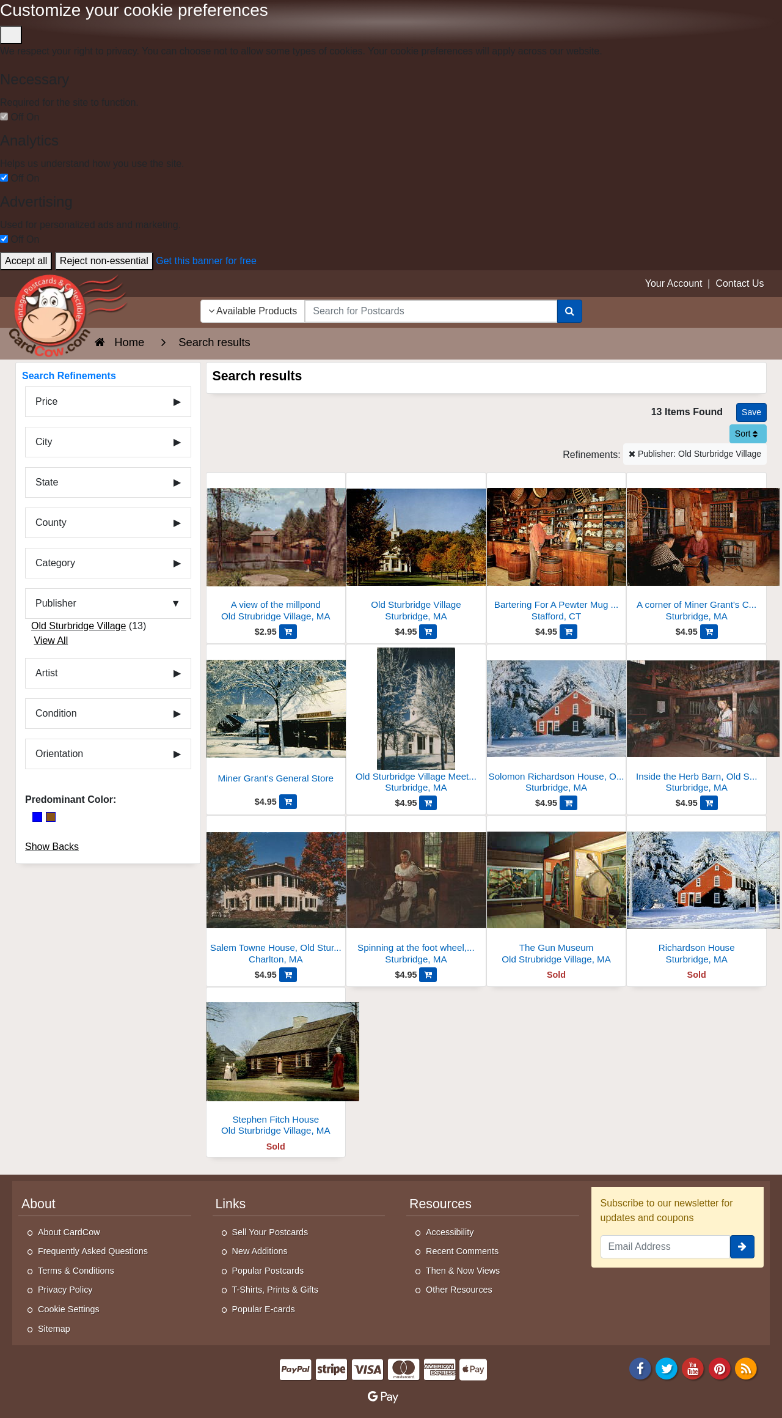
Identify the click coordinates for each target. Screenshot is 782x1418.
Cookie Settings (69, 1309)
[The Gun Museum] (556, 893)
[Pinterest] (720, 1368)
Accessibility (449, 1232)
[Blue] (37, 817)
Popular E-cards (263, 1309)
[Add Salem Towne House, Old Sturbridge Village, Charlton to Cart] (288, 974)
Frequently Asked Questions (93, 1251)
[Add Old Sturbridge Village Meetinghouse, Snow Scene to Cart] (428, 803)
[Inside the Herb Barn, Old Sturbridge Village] (696, 722)
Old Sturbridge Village (78, 626)
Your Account (674, 283)
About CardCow (69, 1232)
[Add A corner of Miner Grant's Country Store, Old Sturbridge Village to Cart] (709, 631)
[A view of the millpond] (276, 550)
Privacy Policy (65, 1289)
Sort (746, 433)
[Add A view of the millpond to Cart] (288, 631)
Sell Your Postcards (270, 1232)
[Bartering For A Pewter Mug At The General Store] (556, 550)
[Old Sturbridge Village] (416, 550)
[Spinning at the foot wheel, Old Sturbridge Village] (416, 893)
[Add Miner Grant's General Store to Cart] (288, 801)
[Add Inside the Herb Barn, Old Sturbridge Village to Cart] (709, 803)
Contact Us (739, 283)
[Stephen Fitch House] (276, 1065)
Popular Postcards (268, 1271)
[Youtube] (693, 1368)
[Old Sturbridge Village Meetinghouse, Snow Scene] (416, 722)
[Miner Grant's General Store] (276, 721)
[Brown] (51, 817)
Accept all (26, 261)
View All (51, 640)
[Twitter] (666, 1368)
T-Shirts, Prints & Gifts (275, 1289)
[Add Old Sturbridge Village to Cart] (428, 631)
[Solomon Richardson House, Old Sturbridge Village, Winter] (556, 722)
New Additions (260, 1251)
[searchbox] (430, 311)
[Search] (569, 311)
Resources (440, 1204)
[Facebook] (640, 1368)
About (38, 1204)
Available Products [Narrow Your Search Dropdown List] (253, 311)
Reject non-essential (104, 261)
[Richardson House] (696, 893)
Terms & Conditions (76, 1271)
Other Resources (459, 1289)
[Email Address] (666, 1246)
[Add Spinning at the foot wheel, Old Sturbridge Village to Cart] (428, 974)
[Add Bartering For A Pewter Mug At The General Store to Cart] (568, 631)
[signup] (742, 1246)
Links (231, 1204)
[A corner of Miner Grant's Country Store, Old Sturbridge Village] (696, 550)
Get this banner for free (206, 261)
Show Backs (52, 846)
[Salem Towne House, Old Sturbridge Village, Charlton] (276, 893)
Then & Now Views (463, 1271)
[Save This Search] (751, 412)
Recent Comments (462, 1251)
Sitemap (54, 1329)
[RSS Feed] (746, 1368)
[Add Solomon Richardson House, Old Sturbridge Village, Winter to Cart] (568, 803)
